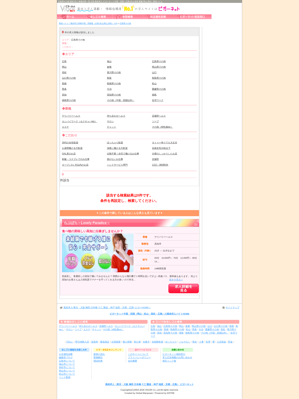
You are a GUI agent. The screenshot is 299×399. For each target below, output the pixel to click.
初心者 (137, 342)
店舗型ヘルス (159, 116)
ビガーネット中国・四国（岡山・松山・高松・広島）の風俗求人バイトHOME (150, 314)
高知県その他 (114, 94)
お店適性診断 (66, 354)
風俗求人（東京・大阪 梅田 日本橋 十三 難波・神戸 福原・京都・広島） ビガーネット (149, 384)
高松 (64, 72)
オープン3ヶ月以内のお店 (75, 165)
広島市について (67, 361)
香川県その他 (114, 72)
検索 (175, 32)
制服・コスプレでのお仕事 (75, 159)
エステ (65, 127)
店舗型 (155, 159)
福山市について (67, 364)
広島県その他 (159, 61)
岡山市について (67, 371)
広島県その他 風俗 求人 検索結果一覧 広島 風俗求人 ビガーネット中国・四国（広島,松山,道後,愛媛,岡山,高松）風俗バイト (110, 1)
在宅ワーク (157, 100)
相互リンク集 (169, 361)
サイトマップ (232, 307)
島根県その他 (114, 83)
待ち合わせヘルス (116, 116)
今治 (109, 89)
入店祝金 (221, 342)
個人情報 (127, 342)
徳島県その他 (69, 100)
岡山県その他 (159, 67)
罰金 (230, 342)
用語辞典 (98, 361)
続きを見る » (176, 280)
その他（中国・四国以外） (120, 100)
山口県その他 (69, 78)
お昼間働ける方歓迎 (72, 148)
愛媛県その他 (159, 89)
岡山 (64, 67)
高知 (64, 94)
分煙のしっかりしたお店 (164, 153)
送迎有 (94, 342)
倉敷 (109, 67)
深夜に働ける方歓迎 (117, 148)
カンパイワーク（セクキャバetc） (79, 121)
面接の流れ (99, 354)
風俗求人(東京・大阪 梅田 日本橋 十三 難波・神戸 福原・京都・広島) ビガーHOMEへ (107, 307)
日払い (69, 342)
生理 (208, 342)
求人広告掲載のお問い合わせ (177, 357)
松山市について (67, 374)
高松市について (67, 367)
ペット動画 (64, 377)
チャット (111, 127)
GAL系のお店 (69, 153)
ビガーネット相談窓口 (173, 354)
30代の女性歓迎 (70, 142)
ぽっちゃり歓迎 (115, 142)
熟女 (194, 342)
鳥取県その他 (159, 78)
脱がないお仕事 (115, 159)
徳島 (154, 94)
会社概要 (132, 361)
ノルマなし (184, 342)
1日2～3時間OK (160, 165)
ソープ (155, 121)
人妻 (201, 342)
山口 (154, 72)
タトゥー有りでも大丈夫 (164, 142)
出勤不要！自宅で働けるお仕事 (123, 153)
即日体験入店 (82, 342)
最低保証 (104, 342)
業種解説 (98, 357)
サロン (110, 121)
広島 (64, 61)
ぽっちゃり (171, 342)
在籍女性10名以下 (161, 148)
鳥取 (109, 78)
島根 (64, 83)
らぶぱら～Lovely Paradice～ (87, 223)
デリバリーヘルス (71, 116)
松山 (154, 83)
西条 (64, 89)
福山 (109, 61)
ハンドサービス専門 (117, 165)
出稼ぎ (146, 342)
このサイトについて (138, 354)
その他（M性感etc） (162, 127)
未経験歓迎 (157, 342)
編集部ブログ (66, 357)
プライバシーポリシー (139, 357)
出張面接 (116, 342)
